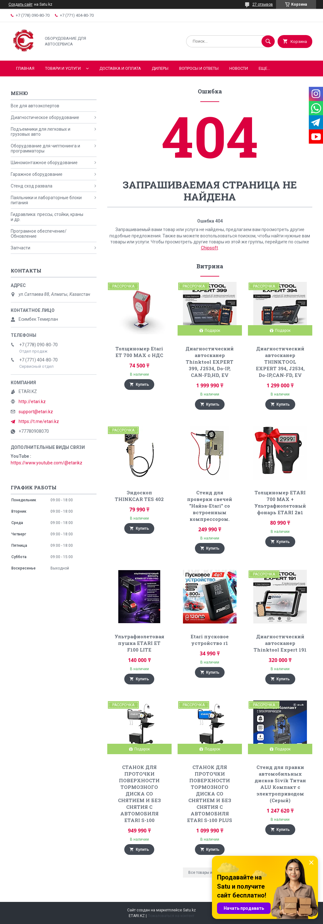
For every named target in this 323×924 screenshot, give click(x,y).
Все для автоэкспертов (35, 105)
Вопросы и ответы (199, 68)
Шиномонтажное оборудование (44, 162)
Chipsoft (209, 247)
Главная (25, 68)
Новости (238, 68)
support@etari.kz (36, 411)
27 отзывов (262, 4)
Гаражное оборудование (36, 174)
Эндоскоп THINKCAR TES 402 (139, 495)
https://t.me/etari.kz (39, 421)
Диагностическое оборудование (45, 117)
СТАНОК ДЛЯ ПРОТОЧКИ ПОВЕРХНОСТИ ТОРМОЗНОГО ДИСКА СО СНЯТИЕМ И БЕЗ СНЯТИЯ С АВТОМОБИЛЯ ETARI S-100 (139, 793)
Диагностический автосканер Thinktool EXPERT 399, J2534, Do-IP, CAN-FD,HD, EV (209, 361)
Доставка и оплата (120, 68)
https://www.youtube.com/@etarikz (46, 462)
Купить (142, 384)
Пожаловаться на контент (171, 916)
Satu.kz (189, 910)
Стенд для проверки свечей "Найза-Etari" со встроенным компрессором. (209, 505)
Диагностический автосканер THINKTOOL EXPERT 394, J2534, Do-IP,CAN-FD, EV (280, 361)
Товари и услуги (63, 68)
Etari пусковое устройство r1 (210, 639)
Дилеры (160, 68)
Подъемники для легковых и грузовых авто (40, 132)
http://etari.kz (32, 401)
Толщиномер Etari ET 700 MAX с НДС (139, 351)
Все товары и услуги (206, 872)
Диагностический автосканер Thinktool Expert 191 (280, 643)
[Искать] (268, 41)
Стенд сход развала (31, 185)
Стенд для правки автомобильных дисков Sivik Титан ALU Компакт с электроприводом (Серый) (280, 783)
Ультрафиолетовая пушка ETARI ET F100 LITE (139, 643)
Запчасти (20, 247)
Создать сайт (20, 4)
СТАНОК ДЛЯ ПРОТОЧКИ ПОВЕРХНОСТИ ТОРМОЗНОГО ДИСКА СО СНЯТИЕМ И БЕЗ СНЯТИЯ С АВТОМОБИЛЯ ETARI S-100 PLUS (209, 793)
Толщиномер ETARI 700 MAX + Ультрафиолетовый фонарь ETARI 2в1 (280, 502)
